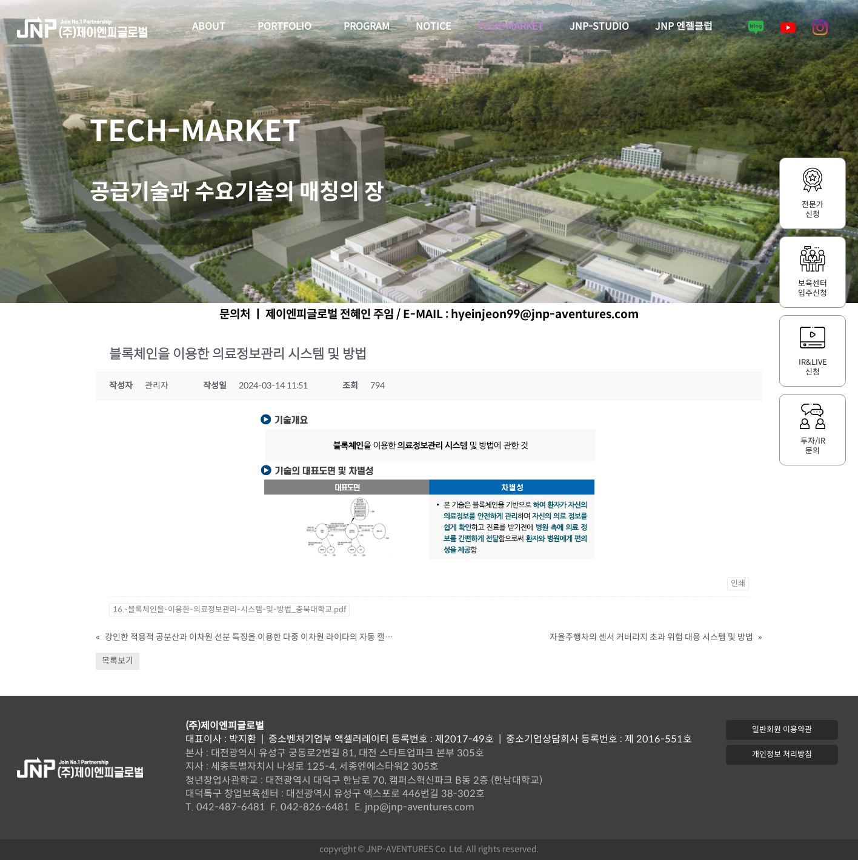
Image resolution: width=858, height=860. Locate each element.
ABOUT (211, 27)
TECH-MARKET (510, 27)
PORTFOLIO (288, 27)
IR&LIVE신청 (813, 367)
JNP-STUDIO (599, 27)
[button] (782, 730)
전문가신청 (812, 209)
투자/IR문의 (812, 446)
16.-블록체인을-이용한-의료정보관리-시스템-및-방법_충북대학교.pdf (229, 610)
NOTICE (433, 27)
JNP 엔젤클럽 (684, 27)
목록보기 (117, 661)
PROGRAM (367, 27)
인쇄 (738, 583)
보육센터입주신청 (812, 288)
